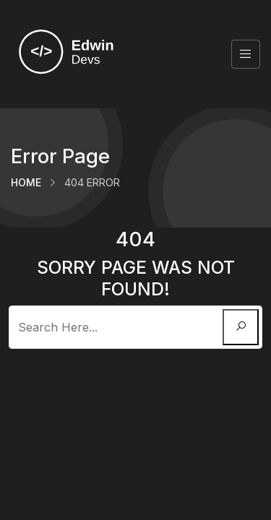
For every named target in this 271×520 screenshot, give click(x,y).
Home (26, 182)
